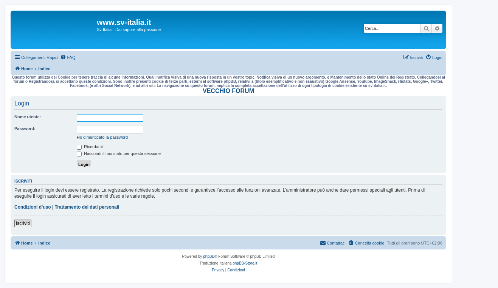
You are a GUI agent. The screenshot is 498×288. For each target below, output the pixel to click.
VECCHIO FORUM (228, 91)
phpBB (208, 256)
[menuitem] (67, 57)
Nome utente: (27, 117)
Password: (25, 128)
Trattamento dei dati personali (87, 207)
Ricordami (90, 146)
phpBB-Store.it (245, 263)
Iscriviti (23, 223)
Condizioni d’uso (32, 207)
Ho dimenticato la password (102, 137)
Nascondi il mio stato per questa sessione (119, 153)
